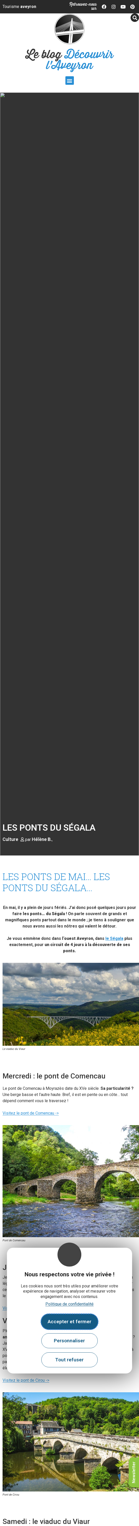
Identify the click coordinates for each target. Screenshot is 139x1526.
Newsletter (133, 1472)
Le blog (69, 60)
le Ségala (114, 938)
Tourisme (19, 6)
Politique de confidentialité (69, 1304)
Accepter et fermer (69, 1322)
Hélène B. (42, 839)
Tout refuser (69, 1360)
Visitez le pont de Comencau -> (31, 1113)
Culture (10, 839)
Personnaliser (69, 1341)
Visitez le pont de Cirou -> (26, 1380)
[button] (69, 80)
